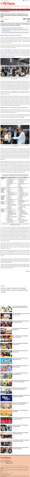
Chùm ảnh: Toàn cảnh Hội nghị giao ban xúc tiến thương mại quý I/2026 (21, 403)
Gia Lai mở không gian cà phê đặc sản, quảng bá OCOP (20, 344)
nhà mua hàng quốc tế (16, 288)
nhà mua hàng (13, 290)
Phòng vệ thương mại (21, 11)
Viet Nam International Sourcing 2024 (22, 290)
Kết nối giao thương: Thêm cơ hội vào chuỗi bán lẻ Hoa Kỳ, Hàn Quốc (20, 389)
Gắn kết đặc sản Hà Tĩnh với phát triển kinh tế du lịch (20, 329)
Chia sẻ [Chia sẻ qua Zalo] (2, 21)
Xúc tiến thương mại (4, 11)
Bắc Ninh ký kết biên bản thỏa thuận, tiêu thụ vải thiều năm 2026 (21, 322)
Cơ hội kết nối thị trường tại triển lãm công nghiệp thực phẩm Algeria (21, 396)
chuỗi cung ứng (3, 288)
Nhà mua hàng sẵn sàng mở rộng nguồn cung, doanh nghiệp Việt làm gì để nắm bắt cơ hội (15, 30)
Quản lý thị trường (14, 9)
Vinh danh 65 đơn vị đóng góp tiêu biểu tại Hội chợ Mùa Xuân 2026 (21, 418)
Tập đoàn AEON (9, 288)
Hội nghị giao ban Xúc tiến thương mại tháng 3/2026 (20, 411)
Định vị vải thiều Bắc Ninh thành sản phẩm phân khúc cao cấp (21, 314)
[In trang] (29, 21)
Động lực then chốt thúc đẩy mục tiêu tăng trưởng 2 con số (20, 359)
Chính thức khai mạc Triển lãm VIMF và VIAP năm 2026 (20, 351)
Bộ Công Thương (21, 227)
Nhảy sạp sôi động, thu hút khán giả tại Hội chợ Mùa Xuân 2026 (20, 433)
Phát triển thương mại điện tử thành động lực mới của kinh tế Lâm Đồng (21, 381)
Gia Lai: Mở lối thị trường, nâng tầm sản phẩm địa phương (20, 366)
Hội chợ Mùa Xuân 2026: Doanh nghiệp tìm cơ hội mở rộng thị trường (21, 441)
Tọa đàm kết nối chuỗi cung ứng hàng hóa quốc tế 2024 (12, 28)
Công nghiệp (25, 9)
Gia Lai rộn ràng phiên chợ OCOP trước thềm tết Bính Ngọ (20, 426)
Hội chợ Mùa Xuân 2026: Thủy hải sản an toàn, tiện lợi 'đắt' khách (21, 448)
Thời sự (3, 9)
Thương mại (20, 9)
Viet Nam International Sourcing (5, 290)
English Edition (26, 0)
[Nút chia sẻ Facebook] (7, 21)
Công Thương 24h (8, 9)
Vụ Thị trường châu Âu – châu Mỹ (9, 49)
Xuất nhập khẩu (13, 11)
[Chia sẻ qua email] (27, 21)
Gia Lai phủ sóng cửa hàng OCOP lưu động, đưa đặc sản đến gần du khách (20, 307)
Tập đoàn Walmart (23, 288)
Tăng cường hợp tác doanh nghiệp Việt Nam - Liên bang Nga (20, 336)
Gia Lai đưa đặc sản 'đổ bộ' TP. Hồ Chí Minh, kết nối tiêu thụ (20, 374)
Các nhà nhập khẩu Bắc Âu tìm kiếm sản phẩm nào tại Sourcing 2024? (15, 32)
